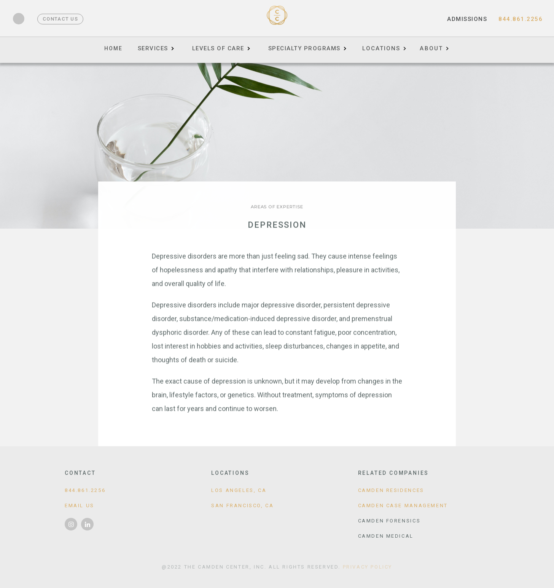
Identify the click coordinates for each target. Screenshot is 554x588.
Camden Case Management (403, 505)
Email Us (79, 505)
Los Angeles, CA (238, 490)
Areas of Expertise (277, 207)
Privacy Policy (367, 567)
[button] (384, 46)
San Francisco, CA (242, 505)
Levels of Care (218, 48)
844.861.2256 (520, 19)
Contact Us (60, 19)
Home (113, 48)
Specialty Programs (304, 48)
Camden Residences (391, 490)
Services (153, 48)
